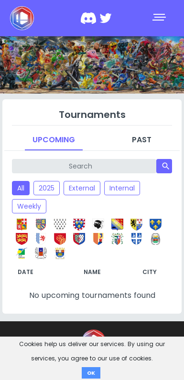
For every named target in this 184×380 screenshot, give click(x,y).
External (82, 188)
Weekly (29, 206)
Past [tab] (142, 139)
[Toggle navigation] (160, 18)
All (20, 188)
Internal (122, 188)
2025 (46, 188)
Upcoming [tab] (53, 139)
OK (91, 373)
